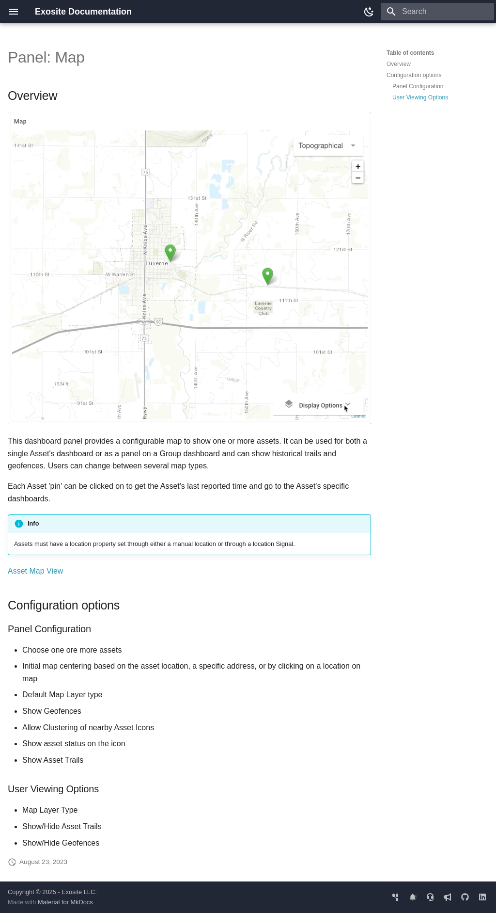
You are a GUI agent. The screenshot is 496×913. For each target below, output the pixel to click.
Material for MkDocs (65, 902)
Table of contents (410, 52)
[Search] (437, 11)
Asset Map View (35, 571)
